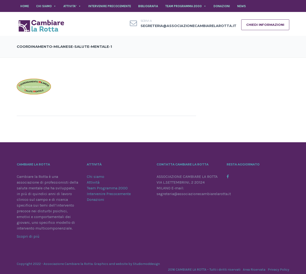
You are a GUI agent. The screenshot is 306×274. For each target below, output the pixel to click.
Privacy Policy (278, 270)
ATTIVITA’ (72, 6)
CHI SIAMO (46, 6)
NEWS (241, 6)
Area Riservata (254, 270)
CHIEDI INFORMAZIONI (265, 25)
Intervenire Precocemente (109, 194)
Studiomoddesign (146, 264)
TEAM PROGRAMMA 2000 (185, 6)
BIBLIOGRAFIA (148, 6)
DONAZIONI (221, 6)
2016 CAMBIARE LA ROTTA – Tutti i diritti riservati (204, 270)
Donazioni (95, 199)
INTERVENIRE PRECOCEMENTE (109, 6)
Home (24, 6)
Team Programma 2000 (107, 188)
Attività (93, 182)
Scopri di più (28, 236)
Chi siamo (95, 176)
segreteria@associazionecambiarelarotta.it (188, 26)
